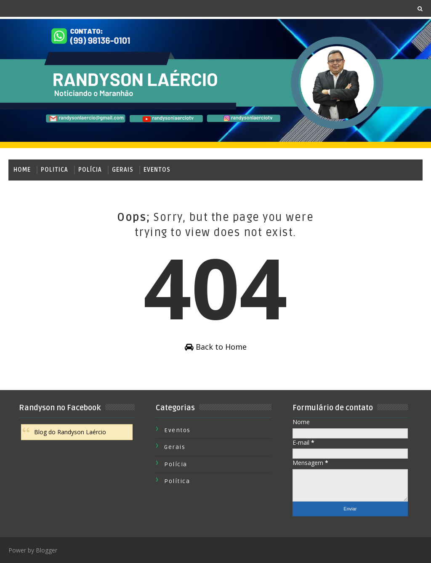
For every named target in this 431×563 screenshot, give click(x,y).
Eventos (157, 169)
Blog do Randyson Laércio (70, 432)
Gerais (122, 169)
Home (22, 169)
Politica (54, 169)
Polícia (90, 169)
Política (177, 481)
